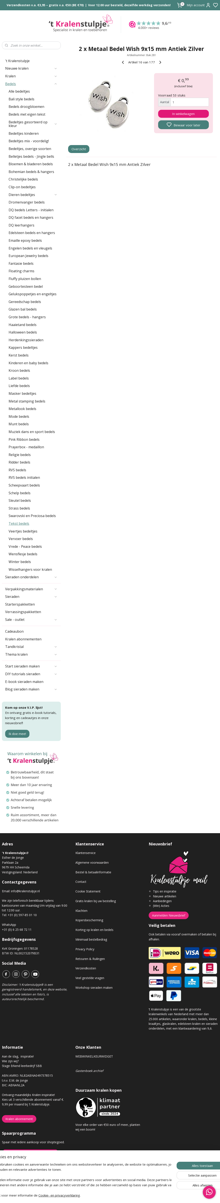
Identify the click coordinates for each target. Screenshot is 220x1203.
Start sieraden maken (31, 666)
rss (134, 1195)
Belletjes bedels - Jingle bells (31, 156)
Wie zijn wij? (10, 1061)
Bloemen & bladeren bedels (31, 164)
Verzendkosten (85, 968)
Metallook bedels (22, 408)
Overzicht (79, 149)
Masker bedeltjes (22, 393)
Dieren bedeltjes (33, 194)
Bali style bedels (21, 99)
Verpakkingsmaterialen (31, 589)
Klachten (81, 911)
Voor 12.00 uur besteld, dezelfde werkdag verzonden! (129, 5)
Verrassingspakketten (23, 611)
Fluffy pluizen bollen (25, 278)
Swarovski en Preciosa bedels (32, 515)
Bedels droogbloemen (26, 106)
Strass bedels (19, 508)
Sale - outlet (31, 619)
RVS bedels (17, 470)
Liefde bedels (19, 385)
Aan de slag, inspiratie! (18, 1056)
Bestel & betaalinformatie (93, 872)
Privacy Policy (84, 949)
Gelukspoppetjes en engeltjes (33, 294)
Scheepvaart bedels (24, 485)
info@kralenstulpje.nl (25, 891)
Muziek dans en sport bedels (32, 431)
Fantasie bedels (21, 263)
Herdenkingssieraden (26, 340)
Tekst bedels (19, 523)
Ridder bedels (19, 462)
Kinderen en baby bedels (28, 363)
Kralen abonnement (19, 1119)
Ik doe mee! (17, 734)
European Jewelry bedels (28, 255)
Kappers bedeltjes (23, 347)
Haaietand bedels (23, 324)
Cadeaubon (14, 631)
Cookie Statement (88, 891)
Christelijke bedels (23, 179)
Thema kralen (31, 654)
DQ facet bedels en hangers (31, 217)
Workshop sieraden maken (94, 988)
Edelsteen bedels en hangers (32, 232)
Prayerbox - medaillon (26, 447)
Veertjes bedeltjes (23, 531)
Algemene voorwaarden (92, 862)
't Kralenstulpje (17, 60)
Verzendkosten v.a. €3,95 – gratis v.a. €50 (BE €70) (45, 5)
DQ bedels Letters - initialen (31, 210)
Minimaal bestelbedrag (91, 939)
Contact (80, 882)
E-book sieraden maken (24, 681)
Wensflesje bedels (23, 554)
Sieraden (31, 596)
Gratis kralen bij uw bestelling (95, 901)
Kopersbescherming (89, 920)
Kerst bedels (19, 355)
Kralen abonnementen (23, 639)
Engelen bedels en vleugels (30, 248)
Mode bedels (19, 416)
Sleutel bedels (20, 500)
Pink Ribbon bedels (24, 439)
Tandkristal (31, 646)
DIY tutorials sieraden (31, 674)
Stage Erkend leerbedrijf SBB (22, 1066)
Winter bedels (20, 561)
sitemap (125, 1195)
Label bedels (19, 378)
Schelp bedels (20, 493)
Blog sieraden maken (31, 689)
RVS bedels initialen (24, 477)
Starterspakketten (20, 604)
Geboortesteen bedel (26, 286)
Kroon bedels (19, 370)
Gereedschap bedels (25, 301)
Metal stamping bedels (27, 401)
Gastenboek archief (89, 1071)
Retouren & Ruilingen (90, 959)
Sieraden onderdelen (31, 577)
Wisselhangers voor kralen (30, 569)
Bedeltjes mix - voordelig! (29, 141)
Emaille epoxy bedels (25, 240)
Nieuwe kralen (31, 68)
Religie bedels (20, 454)
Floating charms (21, 271)
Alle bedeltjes (19, 91)
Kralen (31, 76)
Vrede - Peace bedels (25, 546)
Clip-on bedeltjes (22, 187)
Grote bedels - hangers (27, 317)
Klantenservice (85, 853)
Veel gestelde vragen (89, 978)
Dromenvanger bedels (27, 202)
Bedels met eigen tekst (27, 114)
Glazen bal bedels (23, 309)
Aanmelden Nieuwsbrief (168, 915)
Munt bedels (19, 424)
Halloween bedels (23, 332)
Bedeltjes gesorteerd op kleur (33, 124)
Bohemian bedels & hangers (31, 171)
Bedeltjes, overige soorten (30, 148)
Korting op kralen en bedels (94, 930)
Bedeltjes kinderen (24, 133)
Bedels (31, 83)
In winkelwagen (183, 114)
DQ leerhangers (21, 225)
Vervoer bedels (21, 538)
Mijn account (199, 5)
